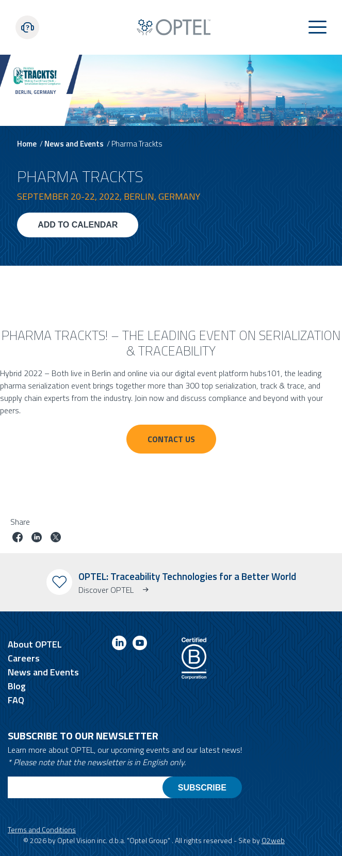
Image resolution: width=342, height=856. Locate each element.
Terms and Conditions (42, 829)
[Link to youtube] (140, 645)
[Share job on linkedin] (36, 538)
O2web (273, 840)
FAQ (16, 700)
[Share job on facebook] (17, 538)
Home (27, 144)
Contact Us (171, 439)
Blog (17, 686)
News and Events (74, 144)
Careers (24, 658)
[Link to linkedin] (119, 645)
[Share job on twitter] (55, 538)
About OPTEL (35, 644)
